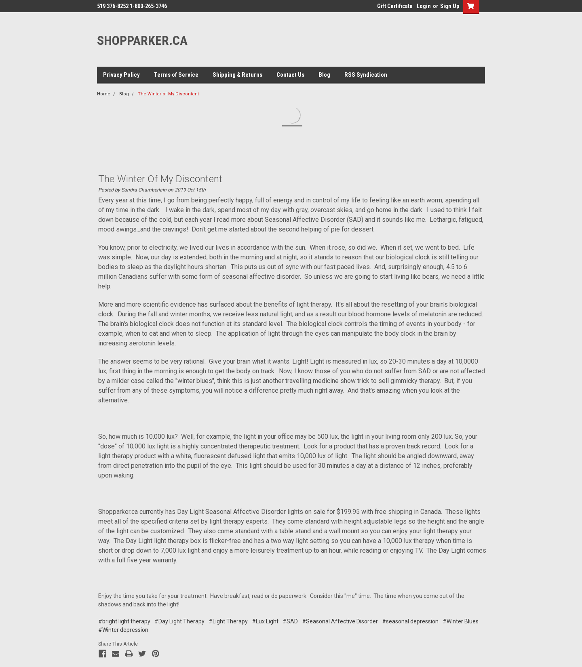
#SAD (290, 621)
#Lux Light (265, 621)
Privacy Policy (121, 74)
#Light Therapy (228, 621)
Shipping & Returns (237, 74)
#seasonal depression (410, 621)
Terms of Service (176, 74)
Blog (324, 74)
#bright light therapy (124, 621)
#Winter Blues (461, 621)
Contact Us (290, 74)
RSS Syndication (365, 74)
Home (103, 94)
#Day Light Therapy (179, 621)
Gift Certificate (395, 6)
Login (424, 6)
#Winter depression (123, 630)
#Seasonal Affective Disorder (340, 621)
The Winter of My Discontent (168, 94)
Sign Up (449, 6)
